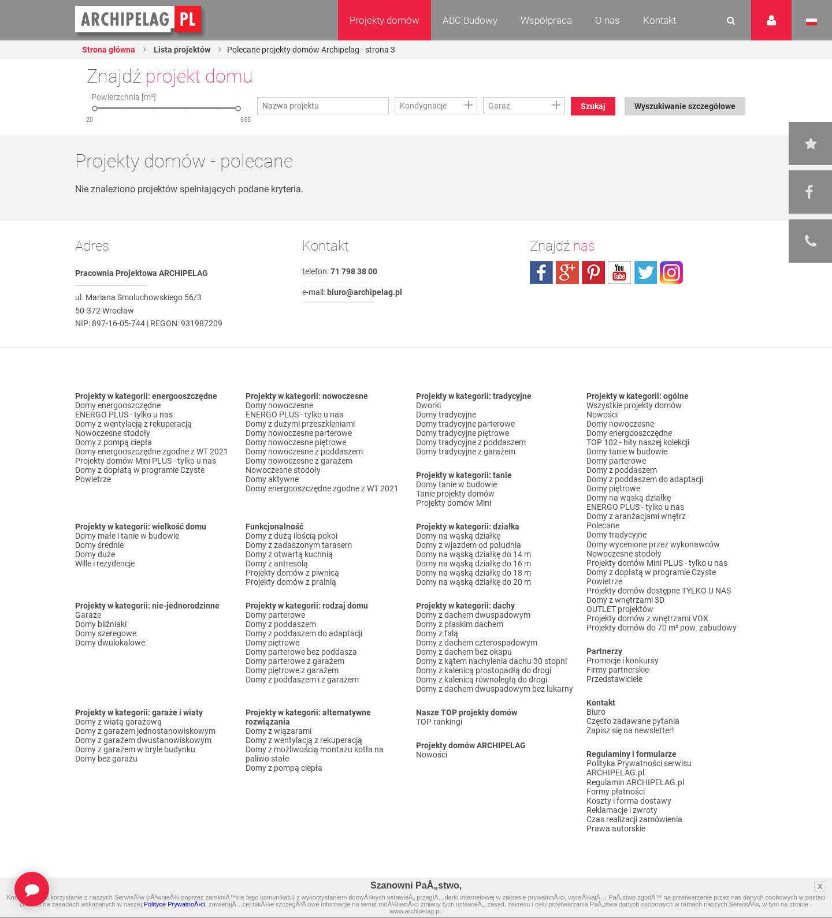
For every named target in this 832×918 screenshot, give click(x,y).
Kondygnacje (423, 105)
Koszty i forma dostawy (628, 799)
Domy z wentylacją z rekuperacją (133, 423)
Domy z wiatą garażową (118, 721)
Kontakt (659, 20)
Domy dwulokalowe (110, 642)
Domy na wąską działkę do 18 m (473, 572)
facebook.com (541, 272)
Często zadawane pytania (632, 720)
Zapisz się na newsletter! (630, 729)
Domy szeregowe (105, 633)
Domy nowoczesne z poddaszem (304, 451)
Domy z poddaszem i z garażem (302, 679)
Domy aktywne (272, 479)
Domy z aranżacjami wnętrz (636, 516)
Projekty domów (384, 20)
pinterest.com (593, 272)
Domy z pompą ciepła (113, 442)
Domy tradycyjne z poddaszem (471, 442)
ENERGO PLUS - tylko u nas (124, 414)
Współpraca (546, 20)
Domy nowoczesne (279, 405)
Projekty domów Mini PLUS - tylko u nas (145, 460)
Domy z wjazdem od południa (468, 545)
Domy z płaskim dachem (459, 624)
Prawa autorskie (615, 827)
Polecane (602, 525)
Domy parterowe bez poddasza (301, 651)
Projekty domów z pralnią (291, 582)
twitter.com (645, 272)
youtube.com (619, 272)
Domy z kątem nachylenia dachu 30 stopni (491, 661)
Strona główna (108, 49)
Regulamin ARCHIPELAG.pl (635, 781)
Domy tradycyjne (446, 414)
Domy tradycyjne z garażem (465, 451)
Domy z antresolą (277, 563)
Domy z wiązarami (278, 731)
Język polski (811, 21)
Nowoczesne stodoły (112, 433)
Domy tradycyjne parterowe (465, 423)
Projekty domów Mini (453, 502)
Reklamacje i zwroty (622, 808)
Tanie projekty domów (455, 493)
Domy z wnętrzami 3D (625, 599)
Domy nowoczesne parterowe (299, 433)
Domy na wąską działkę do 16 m (473, 563)
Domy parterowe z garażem (295, 661)
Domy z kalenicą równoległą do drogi (481, 679)
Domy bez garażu (106, 758)
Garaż (499, 105)
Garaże (88, 615)
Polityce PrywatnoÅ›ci (174, 904)
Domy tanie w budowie (456, 484)
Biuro (596, 711)
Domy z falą (437, 633)
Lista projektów (181, 49)
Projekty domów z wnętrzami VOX (647, 617)
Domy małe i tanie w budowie (127, 535)
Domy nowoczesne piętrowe (296, 442)
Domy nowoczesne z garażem (299, 460)
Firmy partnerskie (617, 669)
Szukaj (593, 106)
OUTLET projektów (619, 608)
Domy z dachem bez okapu (464, 651)
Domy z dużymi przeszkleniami (300, 423)
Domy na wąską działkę (458, 535)
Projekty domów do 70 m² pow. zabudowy (661, 627)
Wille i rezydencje (105, 563)
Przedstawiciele (614, 678)
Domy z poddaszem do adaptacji (304, 633)
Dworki (428, 405)
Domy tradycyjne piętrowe (462, 433)
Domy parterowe (275, 615)
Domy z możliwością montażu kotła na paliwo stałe (315, 754)
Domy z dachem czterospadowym (476, 642)
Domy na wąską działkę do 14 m (473, 554)
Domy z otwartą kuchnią (289, 554)
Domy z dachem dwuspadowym (473, 615)
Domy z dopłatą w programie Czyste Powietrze (140, 474)
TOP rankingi (439, 721)
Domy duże (95, 554)
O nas (607, 20)
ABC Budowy (470, 20)
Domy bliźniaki (101, 624)
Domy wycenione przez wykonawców (653, 543)
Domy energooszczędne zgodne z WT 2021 (151, 451)
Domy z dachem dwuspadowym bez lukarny (494, 688)
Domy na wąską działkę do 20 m (473, 582)
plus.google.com (567, 272)
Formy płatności (615, 790)
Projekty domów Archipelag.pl (138, 19)
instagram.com (671, 272)
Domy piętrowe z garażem (292, 670)
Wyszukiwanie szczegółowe (685, 106)
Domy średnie (99, 545)
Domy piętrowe (272, 642)
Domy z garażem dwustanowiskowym (143, 740)
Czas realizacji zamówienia (634, 818)
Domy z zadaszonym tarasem (299, 545)
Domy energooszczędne (118, 405)
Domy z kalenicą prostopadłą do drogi (483, 670)
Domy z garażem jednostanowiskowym (145, 731)
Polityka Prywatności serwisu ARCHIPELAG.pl (639, 767)
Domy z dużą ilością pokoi (291, 535)
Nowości (431, 754)
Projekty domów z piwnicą (292, 572)
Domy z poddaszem (281, 624)
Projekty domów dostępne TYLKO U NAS (658, 590)
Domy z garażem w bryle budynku (135, 749)
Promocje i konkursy (622, 660)
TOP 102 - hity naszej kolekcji (637, 442)
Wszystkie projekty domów (634, 405)
